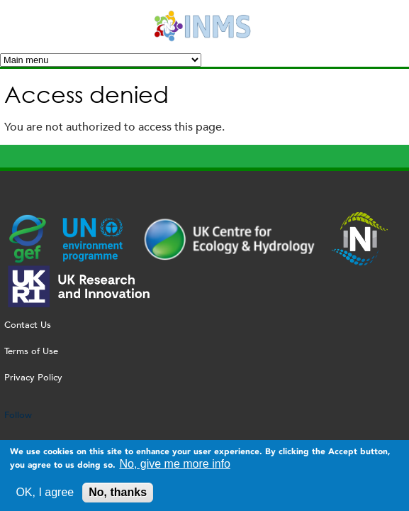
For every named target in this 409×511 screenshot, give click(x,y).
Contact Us (27, 325)
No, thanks (118, 495)
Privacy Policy (33, 377)
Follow (18, 415)
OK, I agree (45, 495)
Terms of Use (31, 351)
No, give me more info (174, 467)
